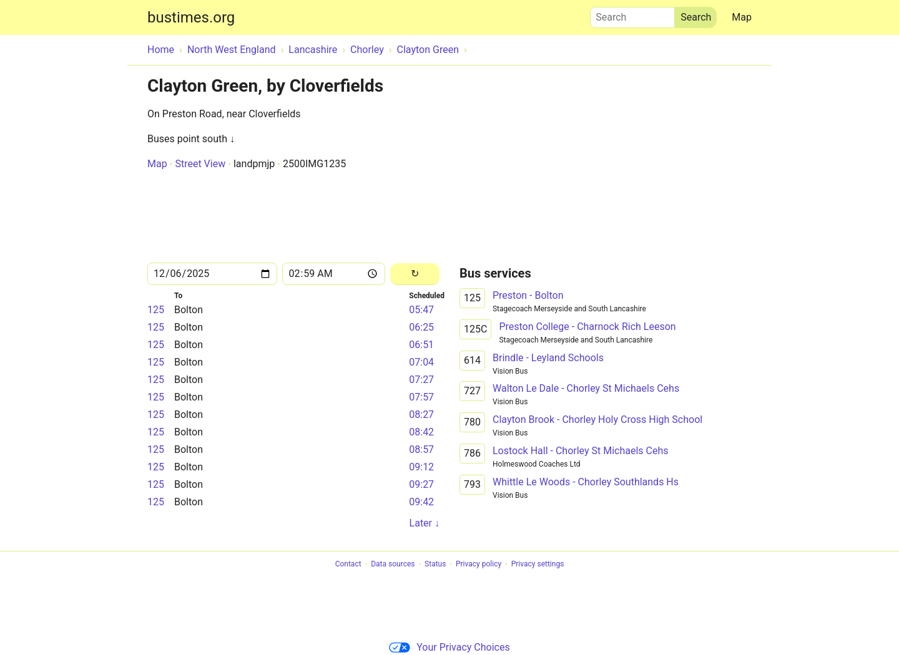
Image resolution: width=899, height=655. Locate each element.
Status (435, 564)
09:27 (421, 484)
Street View (200, 164)
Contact (348, 564)
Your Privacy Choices (449, 647)
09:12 (421, 467)
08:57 (421, 449)
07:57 (421, 397)
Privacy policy (478, 564)
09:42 (421, 502)
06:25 (421, 327)
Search (632, 14)
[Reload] (415, 274)
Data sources (393, 564)
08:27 (421, 414)
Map (742, 17)
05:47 (421, 310)
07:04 (421, 362)
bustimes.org (191, 17)
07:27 (421, 380)
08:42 (421, 432)
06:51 (421, 345)
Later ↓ (425, 523)
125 (155, 310)
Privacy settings (537, 564)
